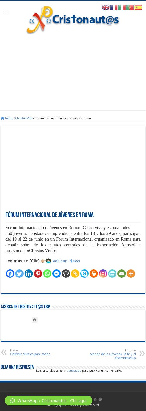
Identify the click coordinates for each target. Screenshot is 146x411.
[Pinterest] (38, 273)
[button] (48, 400)
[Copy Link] (75, 273)
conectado (74, 370)
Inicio (7, 118)
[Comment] (66, 273)
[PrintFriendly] (112, 273)
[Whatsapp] (47, 273)
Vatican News (66, 260)
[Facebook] (10, 273)
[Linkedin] (29, 273)
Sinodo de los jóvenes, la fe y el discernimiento (111, 354)
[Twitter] (19, 273)
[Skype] (84, 273)
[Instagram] (103, 273)
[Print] (94, 273)
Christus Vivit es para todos (34, 352)
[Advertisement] (73, 69)
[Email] (121, 273)
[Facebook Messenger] (56, 273)
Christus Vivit (23, 118)
